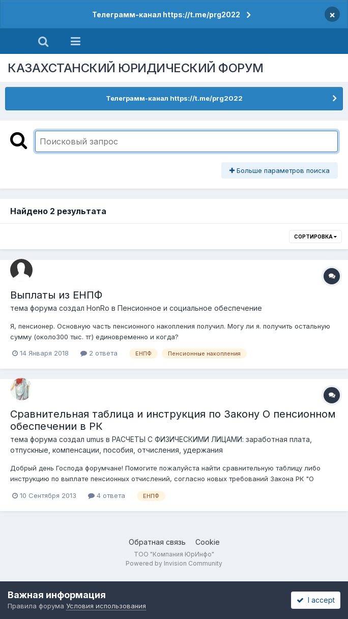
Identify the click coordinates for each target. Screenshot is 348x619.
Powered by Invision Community (174, 563)
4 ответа (106, 495)
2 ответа (99, 353)
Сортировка (315, 236)
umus (95, 439)
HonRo (97, 308)
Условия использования (106, 606)
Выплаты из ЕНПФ (56, 295)
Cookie (207, 542)
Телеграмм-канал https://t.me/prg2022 (166, 14)
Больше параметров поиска (279, 170)
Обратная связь (157, 542)
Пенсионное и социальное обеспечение (190, 308)
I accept (316, 600)
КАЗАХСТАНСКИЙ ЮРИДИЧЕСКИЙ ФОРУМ (136, 68)
